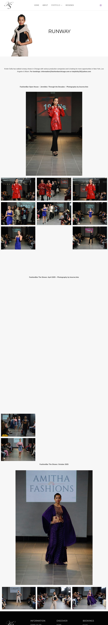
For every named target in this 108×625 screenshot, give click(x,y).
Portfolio (56, 5)
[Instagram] (101, 5)
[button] (61, 5)
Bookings (68, 5)
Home (37, 5)
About (45, 5)
